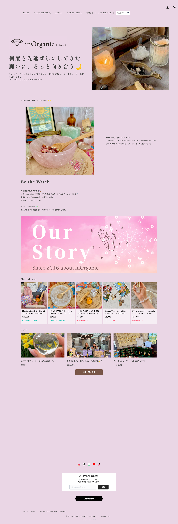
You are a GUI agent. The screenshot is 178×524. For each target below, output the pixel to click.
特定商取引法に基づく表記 (48, 512)
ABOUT (58, 13)
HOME (26, 13)
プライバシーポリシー (29, 512)
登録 (103, 487)
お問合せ (89, 13)
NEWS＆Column (74, 13)
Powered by (89, 520)
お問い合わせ (89, 499)
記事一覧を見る (89, 372)
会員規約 (63, 512)
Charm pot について (42, 13)
